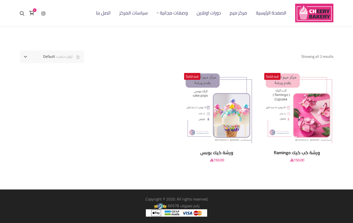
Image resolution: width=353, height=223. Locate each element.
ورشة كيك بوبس (216, 152)
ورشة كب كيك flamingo (297, 152)
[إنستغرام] (43, 13)
